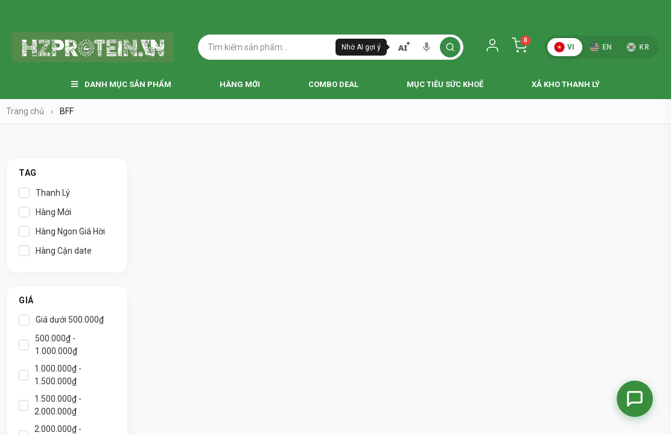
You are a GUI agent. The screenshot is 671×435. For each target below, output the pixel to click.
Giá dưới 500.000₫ (61, 320)
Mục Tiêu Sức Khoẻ (445, 84)
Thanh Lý (44, 192)
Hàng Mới (240, 84)
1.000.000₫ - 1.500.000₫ (50, 375)
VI (564, 47)
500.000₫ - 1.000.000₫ (48, 345)
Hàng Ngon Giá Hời (62, 231)
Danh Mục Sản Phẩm (121, 84)
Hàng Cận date (55, 250)
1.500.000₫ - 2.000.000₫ (50, 405)
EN (601, 47)
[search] (450, 47)
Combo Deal (333, 84)
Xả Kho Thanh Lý (566, 84)
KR (637, 47)
